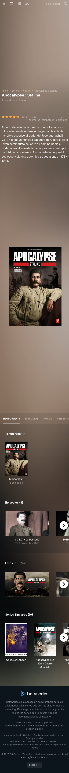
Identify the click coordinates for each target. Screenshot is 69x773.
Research (54, 741)
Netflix (26, 90)
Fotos (48, 418)
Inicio (5, 90)
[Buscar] (65, 4)
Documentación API (15, 725)
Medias (31, 741)
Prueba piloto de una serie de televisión (21, 744)
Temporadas (11, 418)
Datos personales (34, 738)
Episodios (31, 418)
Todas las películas (43, 722)
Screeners (42, 741)
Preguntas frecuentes (37, 725)
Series (15, 90)
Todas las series (24, 722)
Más (23, 563)
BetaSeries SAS (17, 741)
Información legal (12, 735)
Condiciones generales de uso (49, 735)
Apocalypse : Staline (45, 90)
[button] (27, 584)
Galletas (27, 735)
